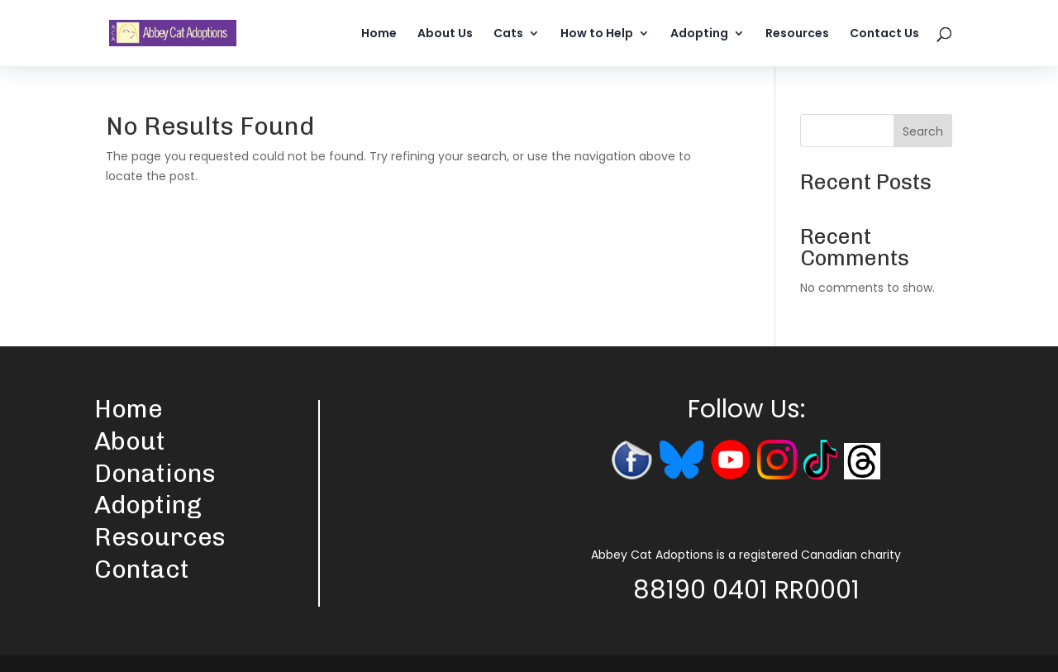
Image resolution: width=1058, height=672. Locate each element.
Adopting (699, 34)
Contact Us (884, 34)
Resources (797, 34)
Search (923, 131)
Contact (141, 569)
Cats (508, 34)
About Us (445, 34)
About (129, 441)
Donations (155, 474)
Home (379, 34)
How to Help (596, 34)
